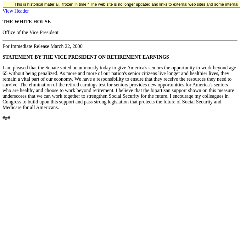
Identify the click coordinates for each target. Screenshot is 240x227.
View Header (16, 11)
